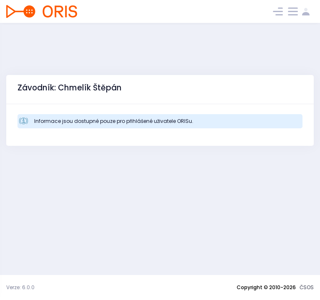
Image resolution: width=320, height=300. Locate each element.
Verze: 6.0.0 (20, 287)
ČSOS (307, 287)
